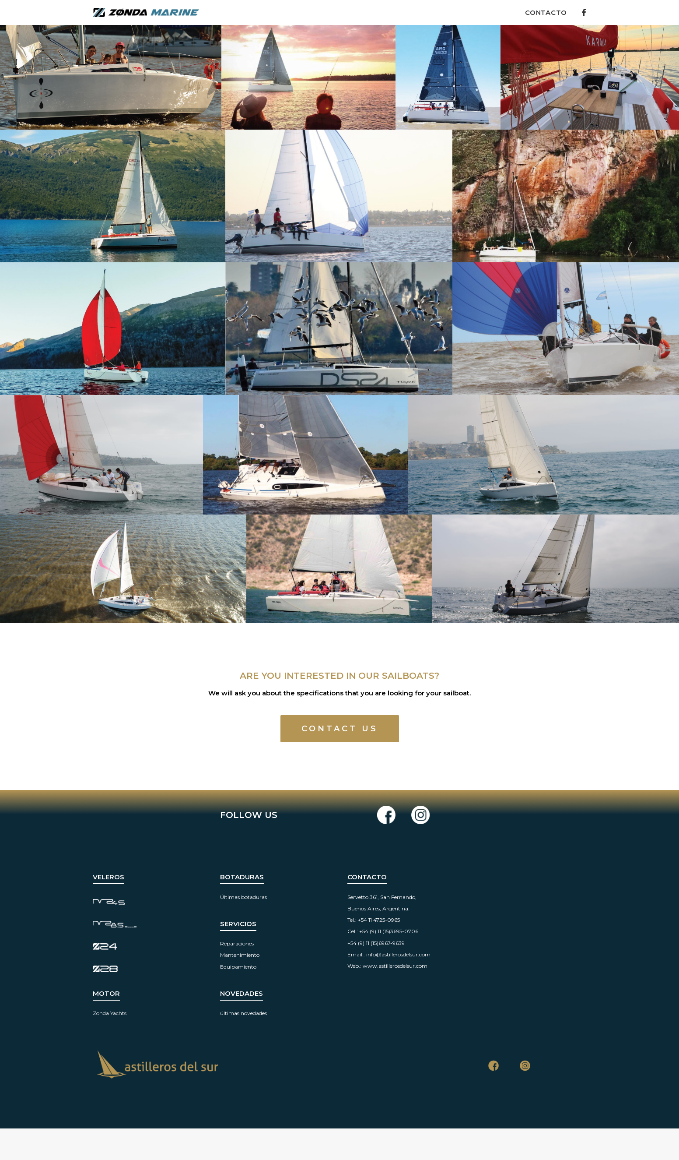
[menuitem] (543, 12)
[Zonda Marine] (146, 12)
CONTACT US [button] (339, 728)
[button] (582, 12)
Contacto (546, 12)
